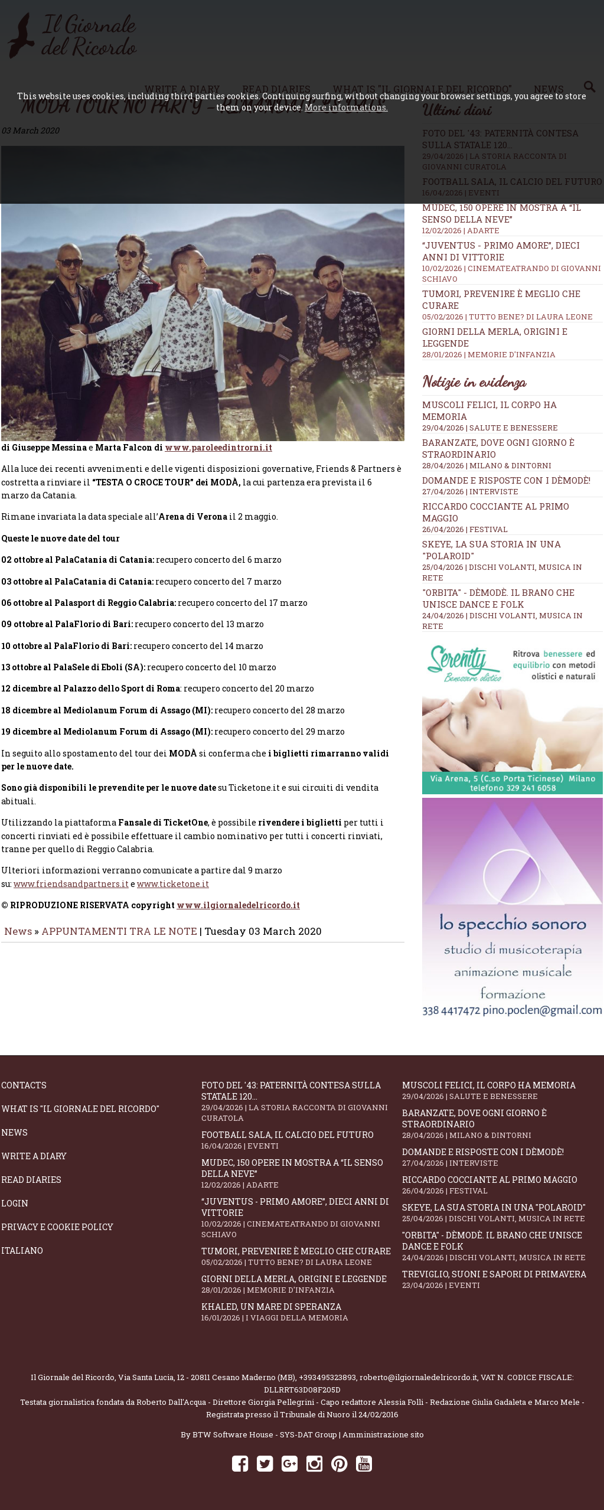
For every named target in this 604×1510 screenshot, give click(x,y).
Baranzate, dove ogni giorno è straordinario (502, 1123)
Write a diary (34, 1156)
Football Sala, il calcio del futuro (301, 1140)
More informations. (346, 107)
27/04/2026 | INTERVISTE (470, 491)
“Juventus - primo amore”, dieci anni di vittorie (301, 1218)
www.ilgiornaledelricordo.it (238, 887)
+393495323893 (327, 1377)
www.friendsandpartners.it (71, 866)
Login (14, 1203)
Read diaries (31, 1179)
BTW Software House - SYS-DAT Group (264, 1434)
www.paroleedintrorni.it (218, 429)
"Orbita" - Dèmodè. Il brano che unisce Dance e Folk (498, 598)
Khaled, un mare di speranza (301, 1312)
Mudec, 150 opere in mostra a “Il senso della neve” (301, 1173)
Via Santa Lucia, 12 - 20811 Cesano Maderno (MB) (206, 1377)
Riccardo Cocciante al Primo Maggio (502, 1185)
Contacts (24, 1085)
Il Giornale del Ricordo (73, 1377)
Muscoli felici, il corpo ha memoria (502, 1090)
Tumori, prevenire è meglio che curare (301, 1256)
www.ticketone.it (173, 866)
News (18, 913)
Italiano (22, 1250)
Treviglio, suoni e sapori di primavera (502, 1279)
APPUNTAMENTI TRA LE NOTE (119, 913)
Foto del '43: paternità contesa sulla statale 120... (301, 1101)
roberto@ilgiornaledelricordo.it (418, 1377)
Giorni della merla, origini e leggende (301, 1284)
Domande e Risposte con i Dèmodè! (506, 480)
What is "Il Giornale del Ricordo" (80, 1108)
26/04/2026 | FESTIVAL (465, 529)
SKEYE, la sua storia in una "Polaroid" (502, 1213)
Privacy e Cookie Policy (57, 1226)
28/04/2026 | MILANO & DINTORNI (486, 465)
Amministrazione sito (383, 1434)
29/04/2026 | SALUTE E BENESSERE (490, 427)
